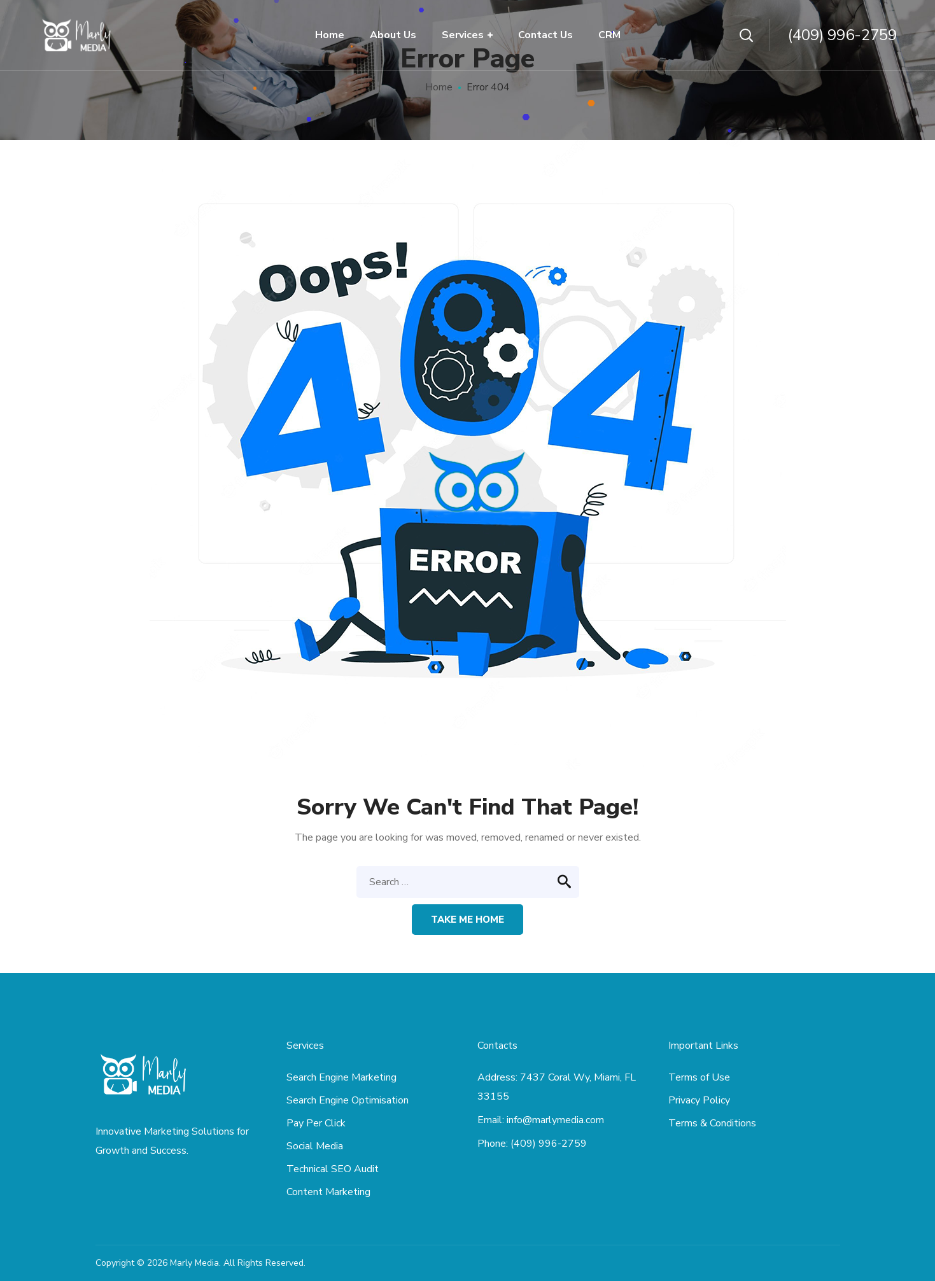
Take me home (467, 919)
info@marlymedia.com (555, 1120)
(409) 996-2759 (842, 35)
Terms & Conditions (712, 1123)
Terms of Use (699, 1077)
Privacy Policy (699, 1100)
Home (439, 87)
